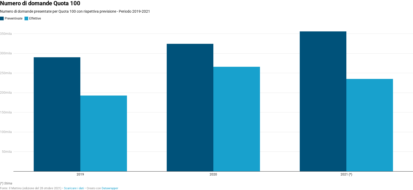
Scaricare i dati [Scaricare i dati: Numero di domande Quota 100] (74, 188)
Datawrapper (110, 188)
